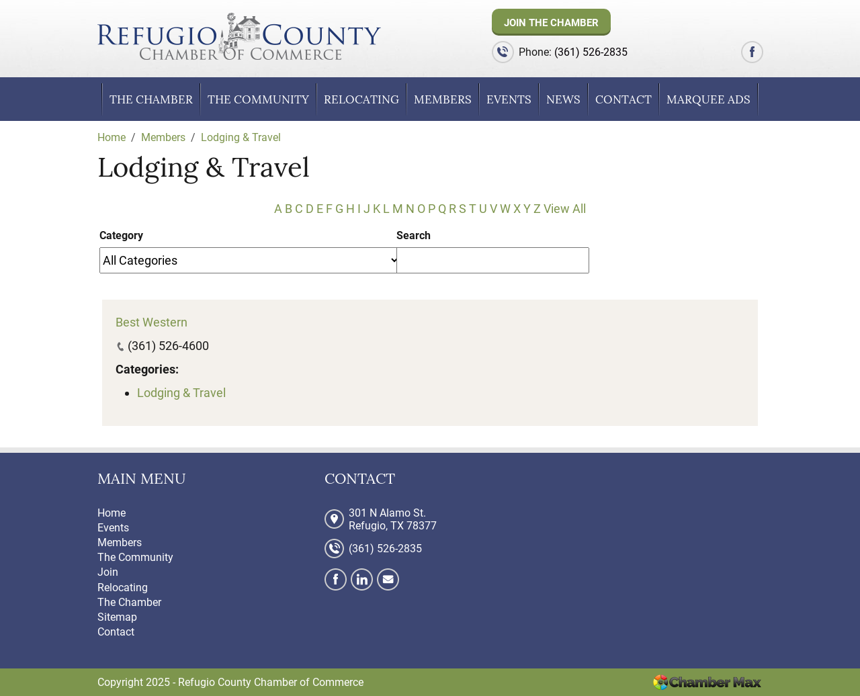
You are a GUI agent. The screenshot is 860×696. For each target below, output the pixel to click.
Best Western (151, 322)
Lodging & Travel (181, 393)
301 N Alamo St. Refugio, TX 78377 (393, 519)
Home (111, 513)
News (563, 99)
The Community (258, 99)
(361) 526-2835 (591, 52)
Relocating (361, 99)
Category (121, 235)
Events (508, 99)
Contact (623, 99)
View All (565, 209)
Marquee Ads (708, 99)
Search (413, 235)
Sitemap (117, 617)
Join (107, 572)
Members (443, 99)
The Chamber (151, 99)
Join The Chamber (551, 23)
